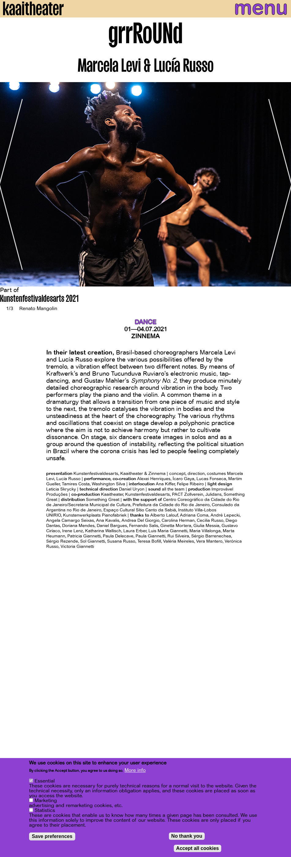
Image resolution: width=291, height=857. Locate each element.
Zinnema (145, 336)
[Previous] (9, 184)
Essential (45, 781)
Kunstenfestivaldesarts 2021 (39, 299)
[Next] (282, 184)
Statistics (45, 810)
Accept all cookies (197, 848)
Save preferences (52, 836)
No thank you (186, 836)
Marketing (46, 801)
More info (135, 770)
